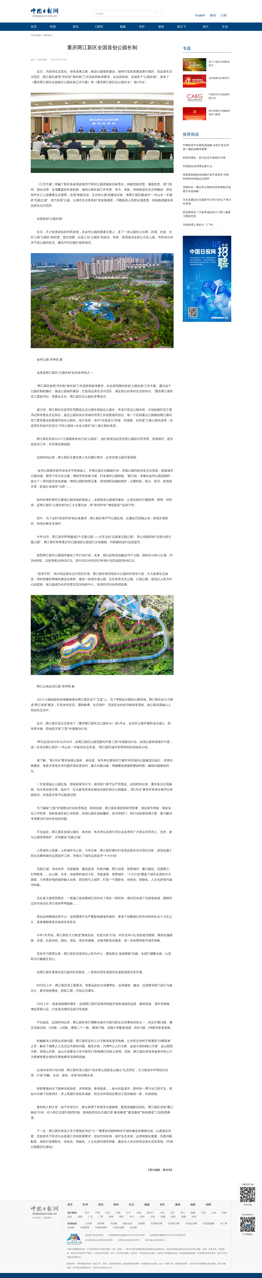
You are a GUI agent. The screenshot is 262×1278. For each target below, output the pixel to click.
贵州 (142, 1216)
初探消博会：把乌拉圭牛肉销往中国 (204, 157)
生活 (131, 1204)
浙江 (182, 1212)
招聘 (208, 1204)
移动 (213, 15)
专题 (187, 48)
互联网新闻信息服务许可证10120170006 (126, 1235)
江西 (203, 1212)
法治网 (133, 1227)
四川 (131, 1216)
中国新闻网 (101, 1227)
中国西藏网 (208, 1223)
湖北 (69, 1216)
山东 (213, 1212)
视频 (123, 26)
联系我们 (48, 1218)
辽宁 (128, 1212)
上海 (162, 1212)
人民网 (88, 1223)
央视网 (141, 1223)
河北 (107, 1212)
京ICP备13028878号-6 (155, 1240)
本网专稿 (47, 35)
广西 (100, 1216)
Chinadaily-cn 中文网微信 (247, 1224)
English (200, 15)
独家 (193, 1204)
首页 (34, 26)
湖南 (80, 1216)
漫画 (161, 26)
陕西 (173, 1216)
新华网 (100, 1223)
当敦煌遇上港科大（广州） (199, 224)
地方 (206, 26)
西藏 (163, 1216)
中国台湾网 (191, 1223)
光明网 (70, 1227)
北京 (87, 1212)
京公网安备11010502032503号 (99, 1240)
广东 (90, 1216)
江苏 (172, 1212)
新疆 (183, 1216)
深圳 (194, 1216)
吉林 (139, 1212)
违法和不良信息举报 (94, 1235)
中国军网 (84, 1227)
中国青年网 (156, 1223)
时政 (53, 26)
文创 (225, 26)
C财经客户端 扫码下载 (247, 1194)
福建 (193, 1212)
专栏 (142, 26)
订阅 (224, 15)
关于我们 (36, 1218)
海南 (111, 1216)
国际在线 (127, 1223)
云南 (152, 1216)
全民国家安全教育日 (219, 78)
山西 (118, 1212)
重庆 (121, 1216)
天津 (97, 1212)
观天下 (181, 26)
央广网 (223, 1223)
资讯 (76, 26)
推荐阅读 (191, 134)
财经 (116, 1204)
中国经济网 (174, 1223)
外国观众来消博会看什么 (197, 166)
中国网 (113, 1223)
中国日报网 (36, 35)
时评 (85, 1204)
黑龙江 (150, 1212)
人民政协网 (118, 1227)
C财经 (99, 26)
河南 (224, 1212)
